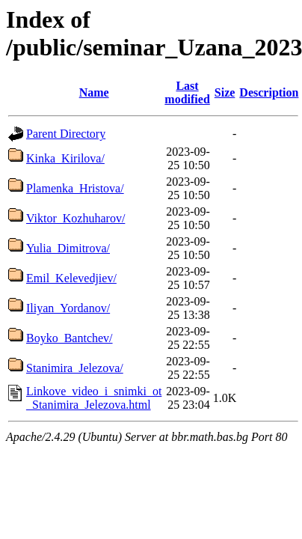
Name (94, 92)
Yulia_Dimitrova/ (68, 248)
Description (268, 92)
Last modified (186, 92)
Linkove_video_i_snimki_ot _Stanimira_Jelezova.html (93, 398)
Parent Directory (65, 133)
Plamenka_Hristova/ (75, 188)
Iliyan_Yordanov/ (68, 308)
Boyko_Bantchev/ (69, 338)
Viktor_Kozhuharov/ (75, 218)
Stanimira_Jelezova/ (74, 368)
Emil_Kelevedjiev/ (71, 278)
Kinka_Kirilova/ (65, 158)
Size (225, 92)
